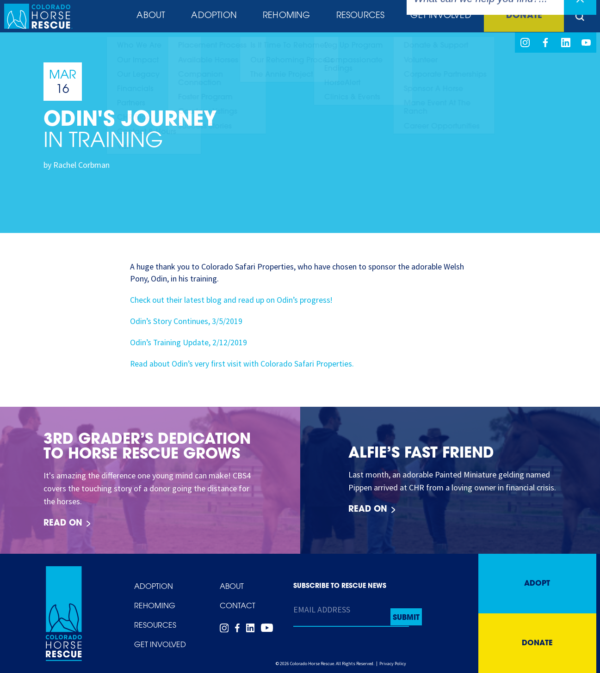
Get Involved (436, 17)
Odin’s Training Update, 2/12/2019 (189, 342)
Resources (357, 17)
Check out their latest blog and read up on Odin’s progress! (232, 299)
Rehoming (283, 17)
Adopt (537, 583)
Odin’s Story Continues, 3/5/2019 (186, 321)
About (148, 17)
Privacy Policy (392, 664)
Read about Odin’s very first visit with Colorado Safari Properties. (243, 363)
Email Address (321, 609)
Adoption (211, 17)
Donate (521, 17)
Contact (237, 606)
